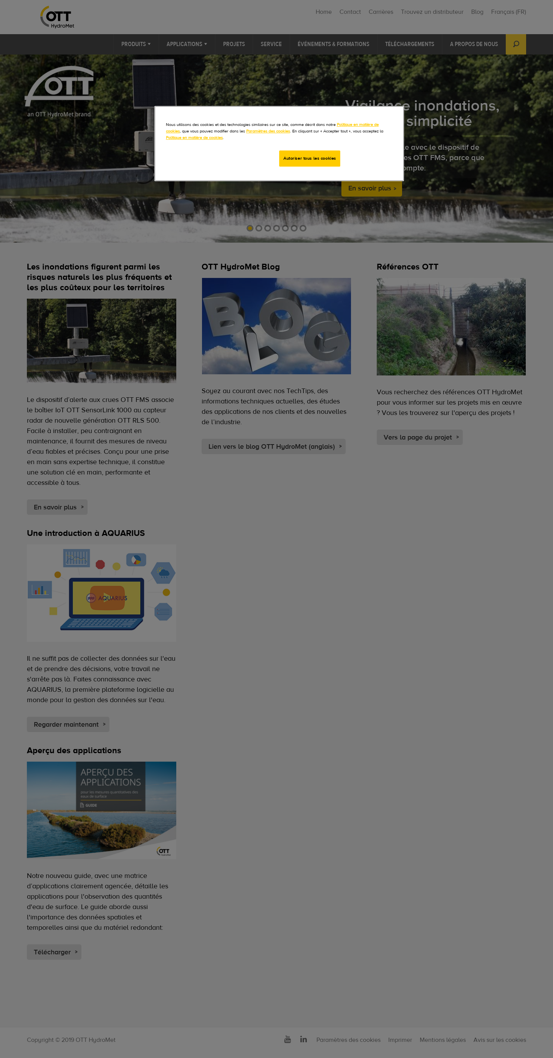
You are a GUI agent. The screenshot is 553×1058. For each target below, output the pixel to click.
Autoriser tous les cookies (309, 158)
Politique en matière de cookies (194, 138)
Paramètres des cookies (268, 131)
